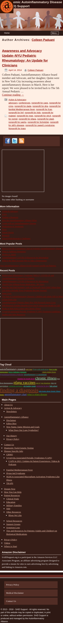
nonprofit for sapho (17, 122)
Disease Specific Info (13, 451)
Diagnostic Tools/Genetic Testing (19, 448)
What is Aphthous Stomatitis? (14, 251)
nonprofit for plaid (45, 119)
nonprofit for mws (25, 115)
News (4, 229)
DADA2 (2, 395)
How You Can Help (12, 492)
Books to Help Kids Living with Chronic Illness (21, 308)
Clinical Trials (12, 498)
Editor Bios (11, 423)
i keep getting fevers (49, 372)
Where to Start (10, 546)
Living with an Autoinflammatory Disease (19, 223)
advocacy (13, 103)
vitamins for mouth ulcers (26, 379)
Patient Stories (8, 232)
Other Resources (13, 512)
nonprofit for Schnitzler (38, 122)
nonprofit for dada (22, 106)
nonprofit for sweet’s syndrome (39, 125)
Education (10, 502)
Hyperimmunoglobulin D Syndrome (11, 374)
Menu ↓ (55, 33)
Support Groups (13, 524)
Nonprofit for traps (17, 128)
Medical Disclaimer (15, 593)
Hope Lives (6, 293)
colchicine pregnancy (16, 386)
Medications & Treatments (13, 226)
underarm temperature (34, 372)
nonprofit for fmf (16, 112)
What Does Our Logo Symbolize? (24, 430)
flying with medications (41, 369)
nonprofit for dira (40, 106)
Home (7, 33)
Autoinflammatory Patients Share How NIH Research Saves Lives (29, 302)
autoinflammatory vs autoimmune (35, 374)
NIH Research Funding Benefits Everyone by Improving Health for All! (31, 305)
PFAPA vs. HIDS (9, 254)
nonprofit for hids (33, 112)
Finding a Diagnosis (10, 217)
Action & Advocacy (17, 99)
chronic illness (46, 378)
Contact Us (9, 444)
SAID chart (29, 369)
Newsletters (11, 411)
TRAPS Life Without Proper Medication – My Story (23, 284)
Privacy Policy (12, 439)
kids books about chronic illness (49, 391)
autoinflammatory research (12, 369)
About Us (8, 404)
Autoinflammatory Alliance (16, 417)
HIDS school (53, 386)
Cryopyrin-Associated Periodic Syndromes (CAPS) (29, 458)
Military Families (14, 505)
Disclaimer (11, 420)
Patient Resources (12, 495)
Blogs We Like (15, 515)
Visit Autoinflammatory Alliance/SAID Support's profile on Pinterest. (28, 265)
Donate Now (9, 489)
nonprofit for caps (39, 103)
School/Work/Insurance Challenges (16, 238)
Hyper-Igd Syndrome (15, 473)
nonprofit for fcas (44, 109)
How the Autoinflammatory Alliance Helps (19, 220)
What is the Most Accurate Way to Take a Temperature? (24, 260)
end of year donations (43, 383)
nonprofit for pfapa (27, 119)
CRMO (9, 454)
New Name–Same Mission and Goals (22, 427)
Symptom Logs (13, 527)
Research (5, 235)
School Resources (14, 521)
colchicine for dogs (42, 386)
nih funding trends (30, 386)
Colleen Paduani (43, 40)
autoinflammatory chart (16, 394)
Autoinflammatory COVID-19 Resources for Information (25, 257)
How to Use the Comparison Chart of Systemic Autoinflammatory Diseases (32, 248)
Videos (7, 543)
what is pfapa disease (37, 394)
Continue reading (13, 94)
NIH (8, 508)
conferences (24, 103)
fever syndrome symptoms (17, 372)
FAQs (4, 214)
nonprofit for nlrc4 (42, 115)
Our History (11, 435)
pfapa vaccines (24, 382)
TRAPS (9, 483)
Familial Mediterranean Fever (19, 470)
